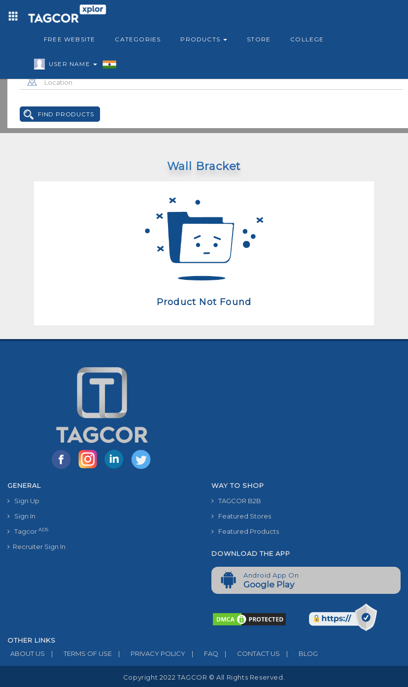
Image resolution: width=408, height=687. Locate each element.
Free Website (69, 39)
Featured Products (245, 531)
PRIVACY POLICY (148, 653)
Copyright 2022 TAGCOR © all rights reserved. (204, 677)
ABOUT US (26, 653)
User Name (70, 65)
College (307, 39)
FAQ (201, 653)
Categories (138, 39)
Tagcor (27, 531)
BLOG (299, 653)
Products (203, 39)
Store (259, 39)
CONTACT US (249, 653)
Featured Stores (241, 516)
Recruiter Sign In (36, 546)
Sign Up (23, 501)
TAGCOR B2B (236, 501)
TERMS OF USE (78, 653)
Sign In (21, 516)
